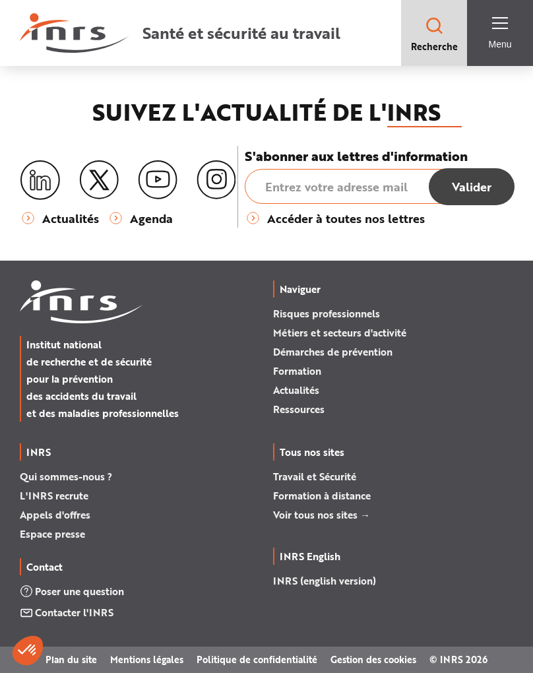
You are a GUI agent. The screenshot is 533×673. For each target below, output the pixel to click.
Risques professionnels (326, 313)
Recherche (434, 34)
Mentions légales (146, 659)
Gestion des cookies (373, 659)
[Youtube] (157, 180)
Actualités (296, 390)
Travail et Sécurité (314, 476)
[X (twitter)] (99, 180)
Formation (297, 371)
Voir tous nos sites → (321, 514)
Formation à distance (322, 495)
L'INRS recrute (54, 495)
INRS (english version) (324, 580)
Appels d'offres (55, 514)
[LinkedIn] (40, 180)
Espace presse (52, 534)
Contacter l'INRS (66, 612)
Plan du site (71, 659)
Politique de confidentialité (257, 659)
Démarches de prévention (332, 351)
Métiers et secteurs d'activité (339, 332)
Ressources (299, 409)
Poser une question (72, 591)
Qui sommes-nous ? (66, 476)
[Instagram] (216, 180)
